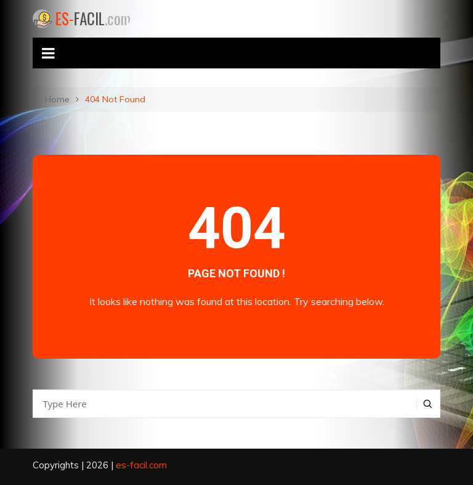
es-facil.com (141, 465)
